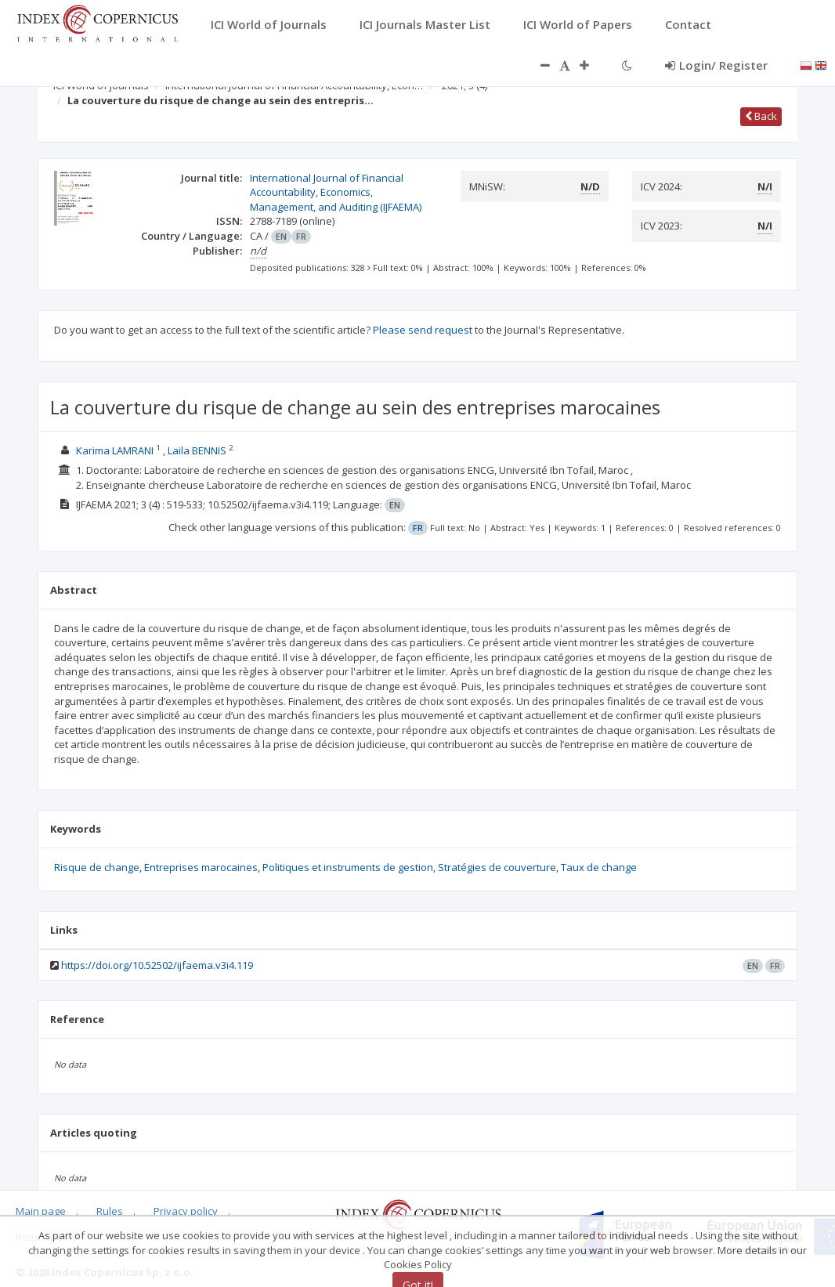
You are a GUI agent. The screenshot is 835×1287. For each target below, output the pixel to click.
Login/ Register (716, 65)
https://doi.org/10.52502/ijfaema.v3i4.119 (157, 965)
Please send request (422, 330)
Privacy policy (186, 1211)
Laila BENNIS (198, 450)
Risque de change (96, 867)
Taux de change (599, 867)
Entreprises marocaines (201, 867)
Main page (41, 1211)
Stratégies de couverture (497, 867)
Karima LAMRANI (116, 450)
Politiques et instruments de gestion (347, 867)
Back (761, 116)
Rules (109, 1211)
